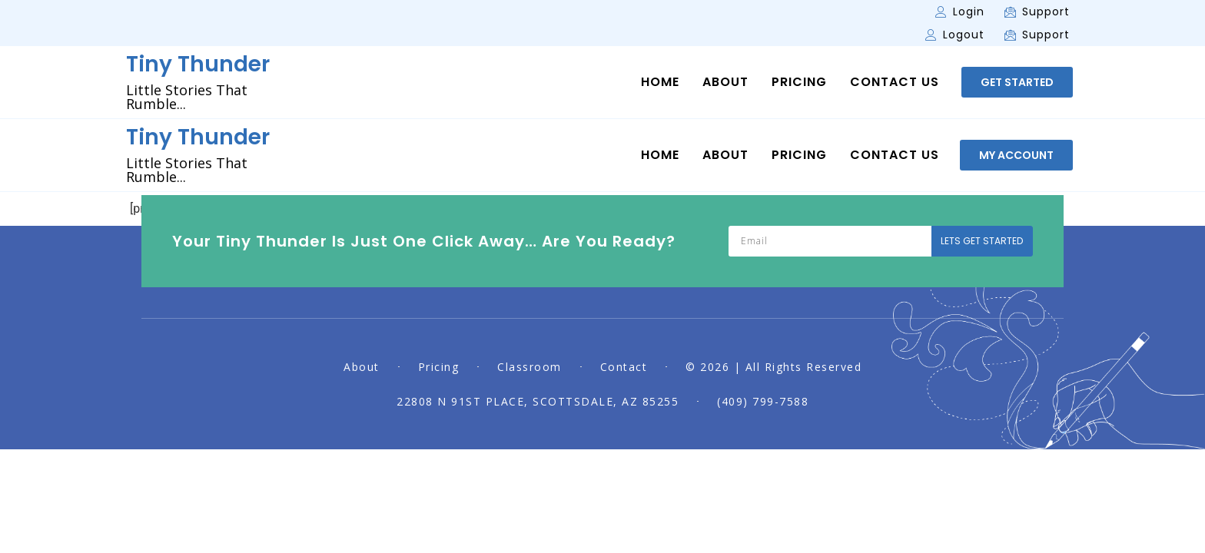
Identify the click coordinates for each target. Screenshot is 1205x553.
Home (660, 82)
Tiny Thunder (198, 64)
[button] (1017, 82)
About (725, 82)
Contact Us (894, 82)
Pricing (799, 82)
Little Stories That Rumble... (186, 97)
